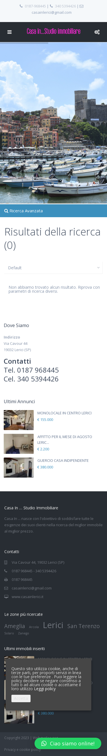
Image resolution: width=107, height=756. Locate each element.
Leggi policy (45, 688)
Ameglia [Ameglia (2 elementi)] (14, 626)
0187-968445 (35, 6)
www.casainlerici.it (27, 596)
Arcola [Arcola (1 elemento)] (34, 627)
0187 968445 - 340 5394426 (34, 570)
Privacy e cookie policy (22, 749)
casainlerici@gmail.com (32, 588)
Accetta (21, 698)
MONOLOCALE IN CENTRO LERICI (64, 412)
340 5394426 (65, 6)
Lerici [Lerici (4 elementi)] (53, 625)
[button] (68, 743)
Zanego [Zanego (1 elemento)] (23, 633)
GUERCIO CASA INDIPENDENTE (63, 460)
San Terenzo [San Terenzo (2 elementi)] (83, 626)
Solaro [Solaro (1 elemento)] (9, 633)
